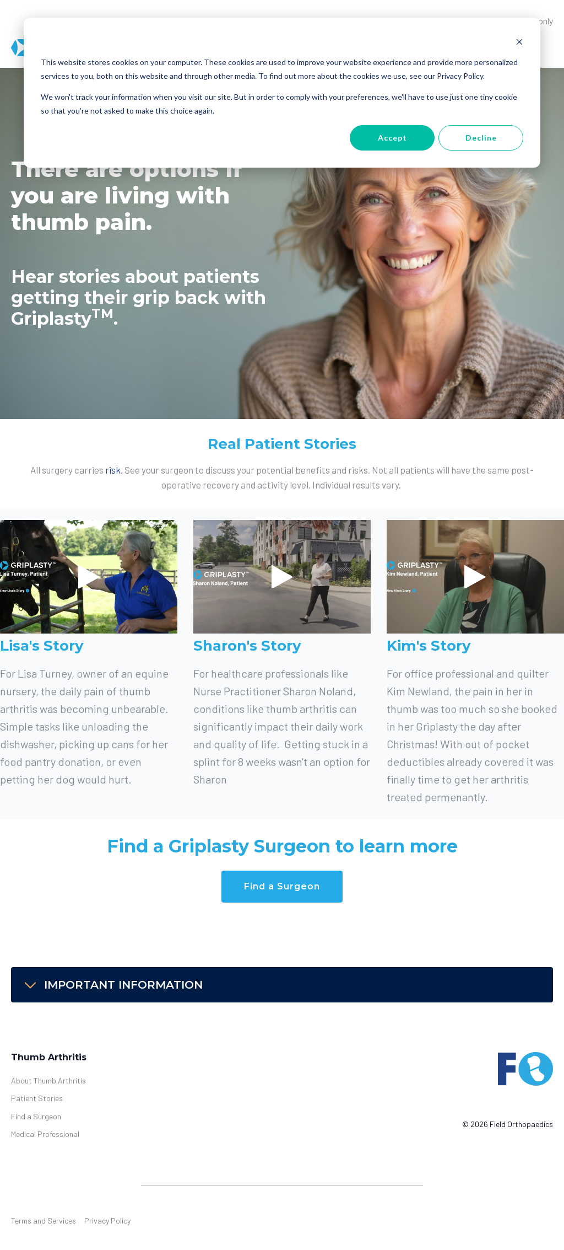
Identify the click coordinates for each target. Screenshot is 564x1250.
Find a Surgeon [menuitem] (36, 1116)
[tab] (282, 984)
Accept (392, 137)
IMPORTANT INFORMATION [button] (112, 984)
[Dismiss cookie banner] (519, 42)
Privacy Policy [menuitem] (107, 1220)
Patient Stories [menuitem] (37, 1098)
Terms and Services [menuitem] (43, 1220)
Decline (481, 137)
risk (113, 469)
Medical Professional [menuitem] (45, 1134)
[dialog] (282, 93)
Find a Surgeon (282, 886)
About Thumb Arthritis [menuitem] (48, 1080)
